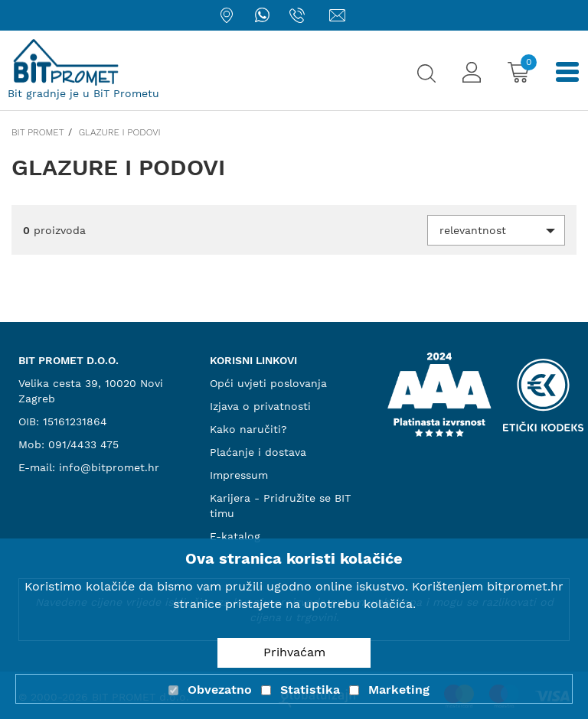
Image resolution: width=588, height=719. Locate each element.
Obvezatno (220, 689)
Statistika (310, 689)
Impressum (239, 475)
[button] (496, 230)
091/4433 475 (83, 444)
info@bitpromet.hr (109, 467)
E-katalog (235, 536)
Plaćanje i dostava (258, 452)
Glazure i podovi (120, 132)
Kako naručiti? (248, 429)
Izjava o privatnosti (260, 406)
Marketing (399, 689)
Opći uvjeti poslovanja (268, 383)
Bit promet (37, 132)
